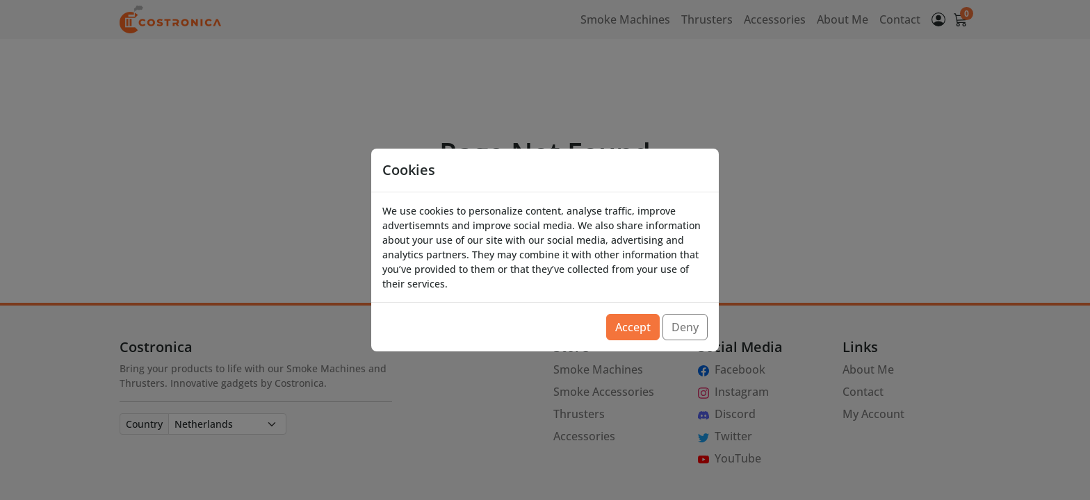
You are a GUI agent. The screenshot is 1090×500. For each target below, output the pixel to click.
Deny (685, 327)
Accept (633, 327)
